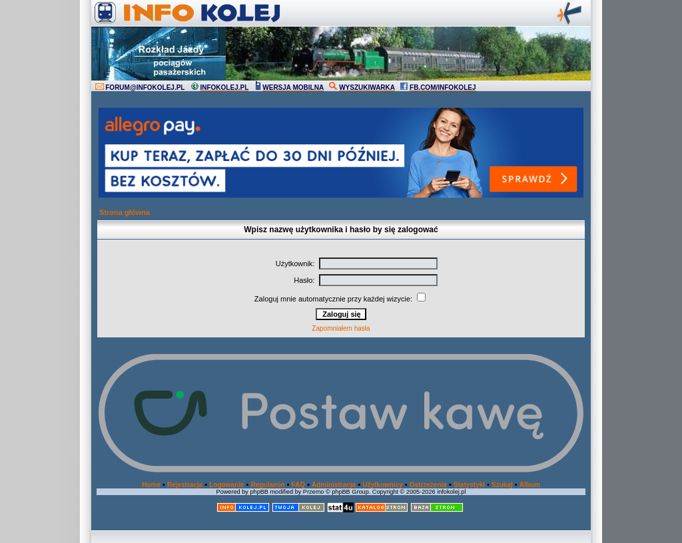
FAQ (299, 484)
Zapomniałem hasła (341, 328)
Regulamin (267, 484)
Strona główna (124, 212)
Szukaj (502, 484)
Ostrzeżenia (428, 484)
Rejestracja (184, 484)
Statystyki (469, 484)
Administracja (334, 484)
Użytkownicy (382, 484)
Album (529, 484)
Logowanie (226, 484)
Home (151, 484)
